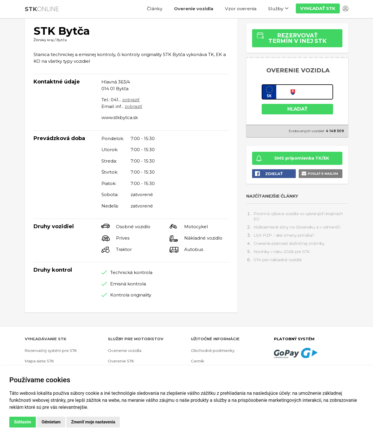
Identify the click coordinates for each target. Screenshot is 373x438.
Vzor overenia (240, 8)
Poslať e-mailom (323, 174)
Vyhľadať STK (317, 8)
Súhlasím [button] (22, 422)
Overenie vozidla (193, 8)
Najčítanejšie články (272, 196)
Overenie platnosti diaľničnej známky (289, 243)
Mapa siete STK (39, 361)
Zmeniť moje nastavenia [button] (93, 422)
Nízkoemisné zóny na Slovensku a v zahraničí (297, 227)
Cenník (197, 361)
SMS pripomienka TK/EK (301, 158)
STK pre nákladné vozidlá (278, 259)
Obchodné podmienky (213, 350)
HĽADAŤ (297, 109)
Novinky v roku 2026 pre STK (282, 251)
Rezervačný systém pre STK (51, 350)
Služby (275, 8)
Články (154, 8)
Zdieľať (274, 173)
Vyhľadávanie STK (45, 338)
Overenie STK (121, 361)
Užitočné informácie (215, 338)
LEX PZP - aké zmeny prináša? (284, 235)
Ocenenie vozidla (124, 350)
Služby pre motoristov (135, 338)
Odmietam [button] (51, 422)
